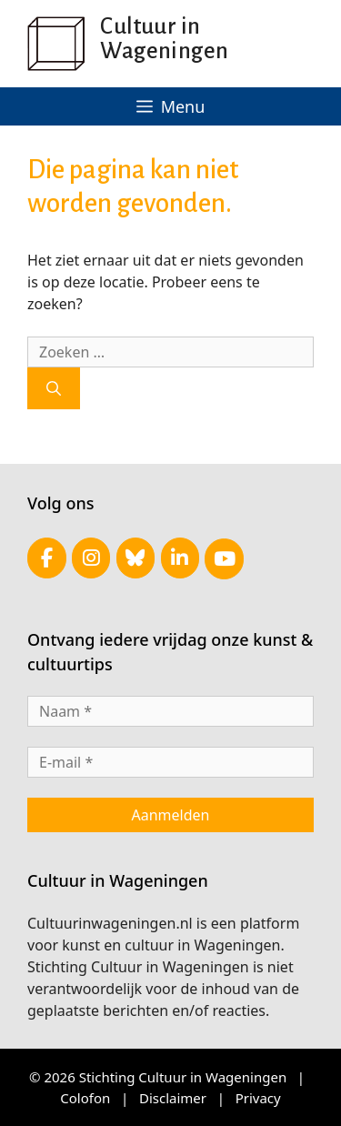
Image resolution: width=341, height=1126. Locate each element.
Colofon (85, 1098)
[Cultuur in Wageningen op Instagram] (91, 558)
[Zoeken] (53, 388)
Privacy (258, 1098)
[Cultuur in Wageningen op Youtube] (224, 559)
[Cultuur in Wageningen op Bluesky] (135, 558)
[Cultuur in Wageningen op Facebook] (46, 558)
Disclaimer (172, 1098)
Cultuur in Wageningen (164, 38)
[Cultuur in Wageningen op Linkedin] (180, 558)
